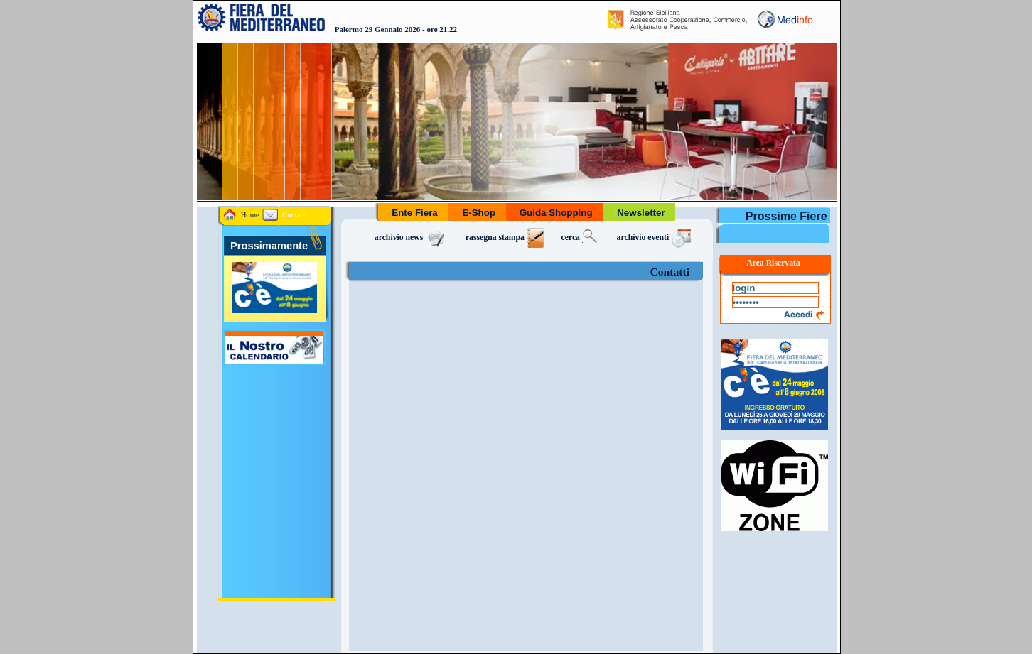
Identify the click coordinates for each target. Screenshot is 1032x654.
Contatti (284, 215)
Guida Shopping (556, 212)
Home (241, 215)
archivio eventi (655, 237)
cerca (580, 237)
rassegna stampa (505, 237)
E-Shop (479, 212)
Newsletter (640, 212)
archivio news (411, 237)
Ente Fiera (415, 212)
